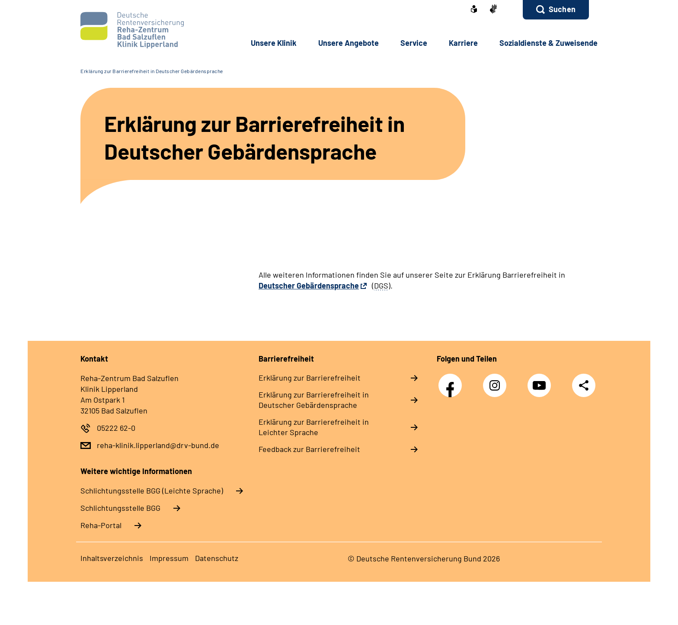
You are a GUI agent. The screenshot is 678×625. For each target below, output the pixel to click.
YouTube (541, 381)
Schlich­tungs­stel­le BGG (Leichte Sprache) (151, 490)
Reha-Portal (101, 525)
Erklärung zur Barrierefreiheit (310, 377)
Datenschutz (216, 558)
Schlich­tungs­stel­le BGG (120, 508)
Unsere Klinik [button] (274, 43)
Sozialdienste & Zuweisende (548, 43)
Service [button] (413, 43)
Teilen (584, 385)
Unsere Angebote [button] (348, 43)
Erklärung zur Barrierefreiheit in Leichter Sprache (314, 427)
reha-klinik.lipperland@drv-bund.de (158, 445)
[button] (556, 9)
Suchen (562, 9)
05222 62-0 (116, 428)
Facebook (452, 381)
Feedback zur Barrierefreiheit (309, 449)
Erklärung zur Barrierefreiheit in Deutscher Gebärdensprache (151, 71)
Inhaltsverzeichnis (111, 558)
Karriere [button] (463, 43)
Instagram (496, 381)
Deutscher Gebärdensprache (309, 285)
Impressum (169, 558)
